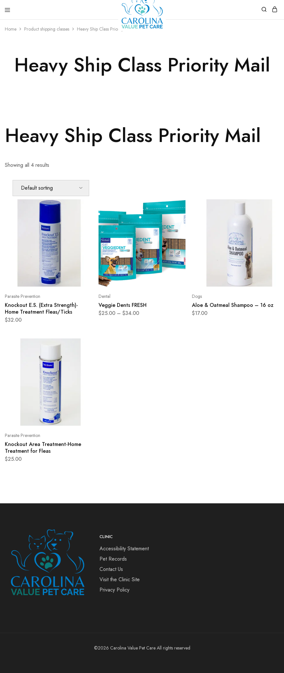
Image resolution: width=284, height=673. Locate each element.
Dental (104, 296)
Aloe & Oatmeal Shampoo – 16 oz (232, 305)
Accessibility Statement (124, 548)
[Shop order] (51, 188)
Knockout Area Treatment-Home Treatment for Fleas (43, 448)
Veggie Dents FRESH (123, 305)
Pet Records (113, 559)
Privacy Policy (114, 589)
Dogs (197, 296)
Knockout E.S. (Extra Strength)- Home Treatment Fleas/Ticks (41, 308)
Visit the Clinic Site (119, 579)
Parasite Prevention (22, 296)
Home (10, 29)
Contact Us (111, 569)
